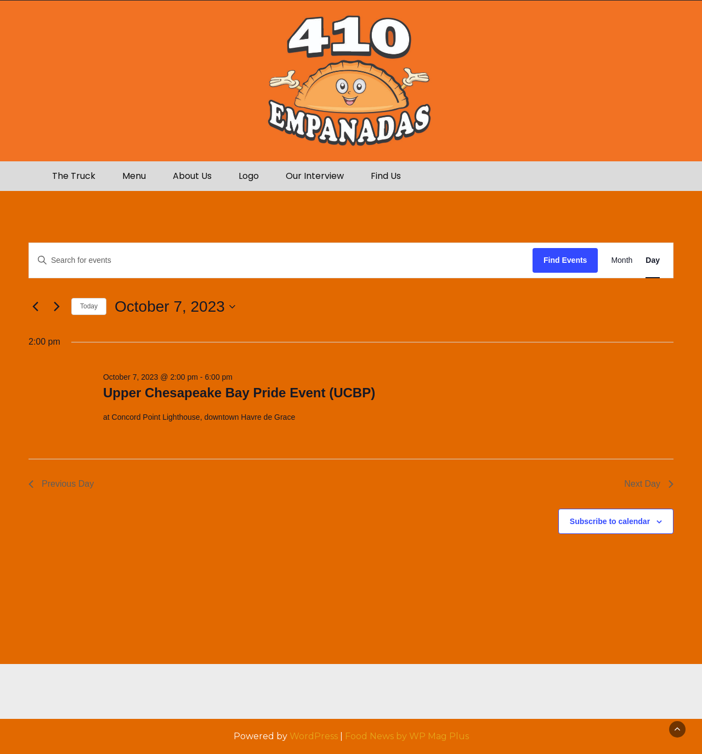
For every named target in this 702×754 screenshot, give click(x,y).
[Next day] (56, 306)
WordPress (314, 736)
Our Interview (315, 176)
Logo (249, 176)
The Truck (73, 176)
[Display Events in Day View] (653, 260)
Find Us (386, 176)
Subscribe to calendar (610, 521)
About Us (192, 176)
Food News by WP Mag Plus (407, 736)
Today (89, 306)
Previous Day (61, 483)
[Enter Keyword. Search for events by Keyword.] (281, 260)
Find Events (565, 260)
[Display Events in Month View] (621, 260)
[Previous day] (35, 306)
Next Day (648, 483)
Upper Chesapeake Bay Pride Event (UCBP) (239, 392)
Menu (134, 176)
